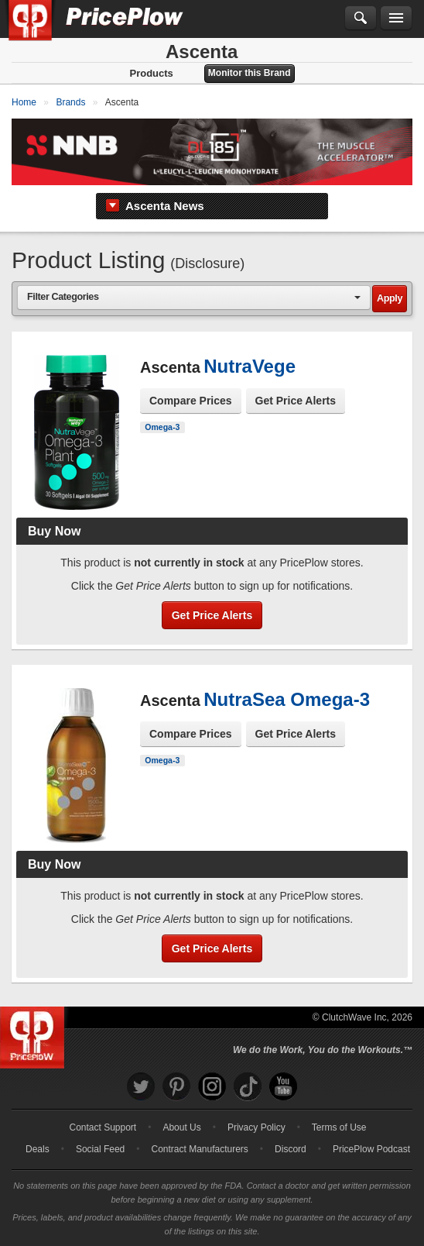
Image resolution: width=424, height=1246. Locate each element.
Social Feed (100, 1149)
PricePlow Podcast (371, 1149)
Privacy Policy (256, 1127)
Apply (389, 298)
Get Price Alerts (296, 400)
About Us (181, 1127)
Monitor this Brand (249, 72)
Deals (38, 1149)
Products (151, 73)
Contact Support (102, 1127)
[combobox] (194, 297)
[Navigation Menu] (396, 18)
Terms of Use (339, 1127)
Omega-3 (162, 427)
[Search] (360, 18)
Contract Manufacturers (199, 1149)
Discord (290, 1149)
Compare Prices (190, 400)
